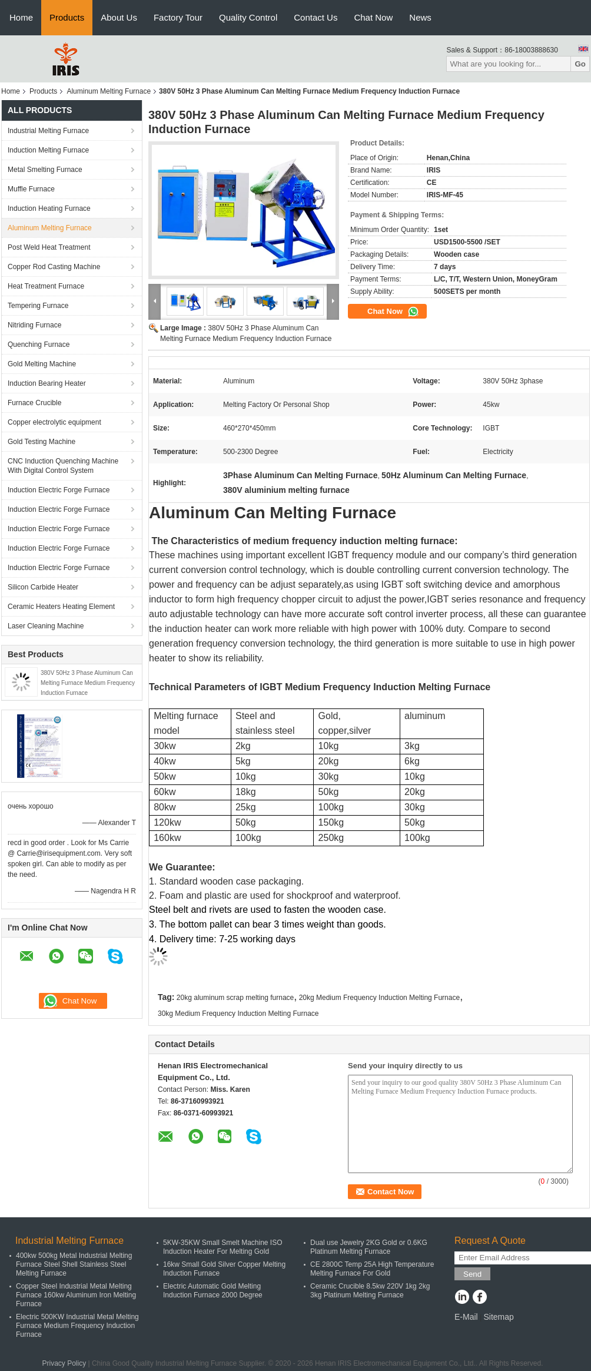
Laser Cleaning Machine (46, 626)
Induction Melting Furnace (48, 150)
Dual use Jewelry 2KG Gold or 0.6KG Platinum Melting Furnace (368, 1247)
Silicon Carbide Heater (43, 587)
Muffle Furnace (31, 189)
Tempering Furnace (38, 306)
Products (66, 17)
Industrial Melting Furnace (48, 131)
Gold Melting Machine (42, 364)
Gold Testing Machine (41, 442)
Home (21, 17)
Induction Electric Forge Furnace (58, 490)
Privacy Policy (64, 1363)
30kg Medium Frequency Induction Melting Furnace (238, 1013)
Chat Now (373, 17)
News (420, 17)
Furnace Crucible (34, 403)
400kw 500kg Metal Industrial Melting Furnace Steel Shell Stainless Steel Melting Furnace (74, 1264)
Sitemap (498, 1317)
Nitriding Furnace (34, 325)
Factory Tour (178, 17)
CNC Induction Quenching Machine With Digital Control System (63, 466)
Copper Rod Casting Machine (54, 267)
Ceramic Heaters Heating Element (61, 606)
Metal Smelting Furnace (45, 169)
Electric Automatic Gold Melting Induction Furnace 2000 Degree (213, 1290)
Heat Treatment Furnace (46, 286)
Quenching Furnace (38, 344)
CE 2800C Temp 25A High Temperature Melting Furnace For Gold (372, 1268)
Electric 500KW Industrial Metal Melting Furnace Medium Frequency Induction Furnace (77, 1326)
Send (472, 1274)
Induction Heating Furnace (49, 208)
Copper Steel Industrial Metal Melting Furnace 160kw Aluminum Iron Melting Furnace (76, 1295)
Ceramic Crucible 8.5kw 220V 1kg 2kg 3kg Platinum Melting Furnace (370, 1290)
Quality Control (248, 17)
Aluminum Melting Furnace (109, 91)
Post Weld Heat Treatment (49, 247)
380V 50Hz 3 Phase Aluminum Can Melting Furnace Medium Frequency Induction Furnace (88, 683)
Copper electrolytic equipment (54, 422)
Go (580, 63)
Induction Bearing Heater (47, 383)
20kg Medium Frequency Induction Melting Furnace (379, 998)
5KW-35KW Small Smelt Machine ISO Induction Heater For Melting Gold (223, 1247)
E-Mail (466, 1317)
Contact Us (315, 17)
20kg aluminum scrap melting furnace (235, 998)
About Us (119, 17)
